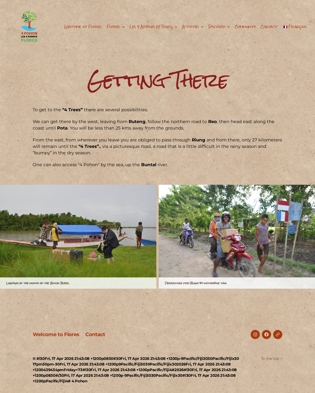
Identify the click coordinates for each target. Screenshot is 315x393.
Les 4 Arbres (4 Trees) (151, 27)
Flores (113, 27)
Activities (190, 27)
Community (245, 27)
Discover (216, 27)
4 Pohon (79, 381)
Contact (269, 27)
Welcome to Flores (83, 27)
